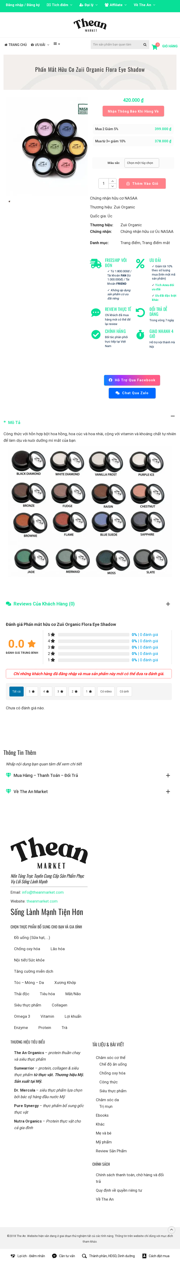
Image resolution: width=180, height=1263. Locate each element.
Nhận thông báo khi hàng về (133, 111)
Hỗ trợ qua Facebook (132, 380)
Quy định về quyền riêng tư (119, 1190)
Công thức (108, 1082)
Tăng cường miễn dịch (33, 971)
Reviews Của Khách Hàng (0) (44, 604)
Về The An (105, 1199)
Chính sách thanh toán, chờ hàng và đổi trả (130, 1178)
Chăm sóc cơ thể (110, 1057)
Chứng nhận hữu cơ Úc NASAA (146, 231)
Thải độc (21, 993)
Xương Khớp (65, 982)
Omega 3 (22, 1016)
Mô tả (14, 422)
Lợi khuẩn (73, 1016)
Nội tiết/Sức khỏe (29, 960)
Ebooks (102, 1115)
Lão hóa (58, 948)
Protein (44, 1027)
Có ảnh (124, 691)
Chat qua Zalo (132, 393)
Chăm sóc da (107, 1099)
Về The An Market (31, 791)
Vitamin (47, 1016)
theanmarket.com (42, 901)
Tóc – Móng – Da (29, 982)
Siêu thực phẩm (27, 1005)
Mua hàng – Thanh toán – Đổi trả (46, 775)
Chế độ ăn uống (113, 1064)
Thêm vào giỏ (142, 182)
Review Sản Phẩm (111, 1151)
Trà (64, 1027)
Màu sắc (114, 163)
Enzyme (21, 1027)
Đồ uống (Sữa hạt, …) (32, 937)
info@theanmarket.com (43, 892)
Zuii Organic (131, 225)
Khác (100, 1124)
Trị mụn (105, 1106)
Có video (106, 691)
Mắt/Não (73, 993)
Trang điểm (130, 242)
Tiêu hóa (47, 993)
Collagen (59, 1005)
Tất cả (16, 691)
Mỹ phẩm (104, 1142)
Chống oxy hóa (27, 948)
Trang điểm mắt (156, 242)
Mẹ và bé (103, 1133)
